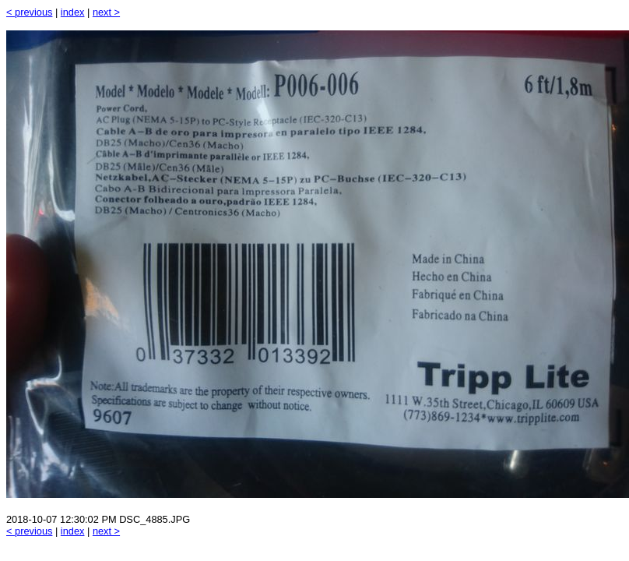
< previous (29, 12)
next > (106, 12)
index (73, 12)
